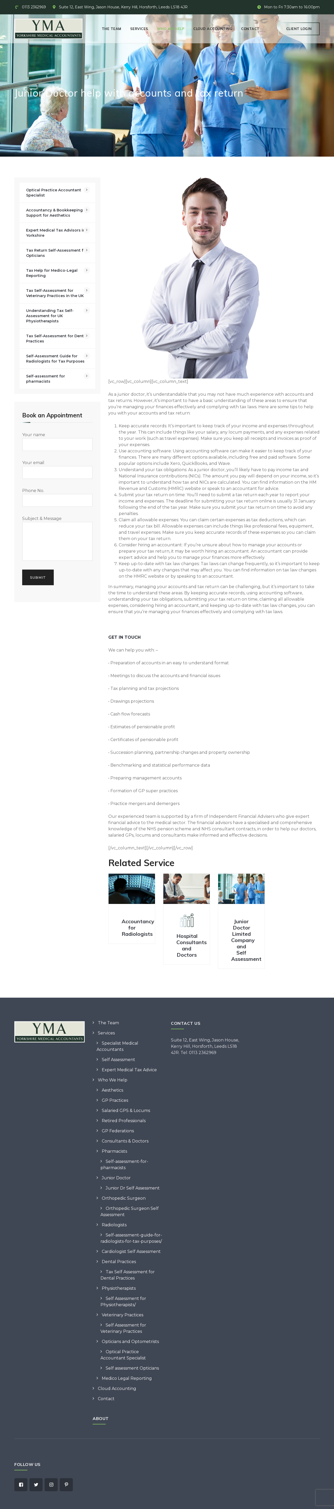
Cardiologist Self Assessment (131, 1251)
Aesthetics (112, 1090)
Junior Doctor (116, 1177)
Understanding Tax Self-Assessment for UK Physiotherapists (50, 315)
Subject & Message (57, 538)
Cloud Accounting (212, 29)
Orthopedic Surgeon (124, 1198)
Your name (57, 441)
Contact (250, 29)
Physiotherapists (119, 1288)
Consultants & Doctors (125, 1141)
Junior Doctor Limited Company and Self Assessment (246, 940)
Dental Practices (119, 1261)
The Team (111, 29)
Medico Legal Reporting (127, 1378)
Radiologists (114, 1224)
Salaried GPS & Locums (126, 1110)
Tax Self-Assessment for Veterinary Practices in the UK (55, 293)
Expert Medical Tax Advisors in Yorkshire (55, 233)
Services (139, 29)
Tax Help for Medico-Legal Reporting (51, 273)
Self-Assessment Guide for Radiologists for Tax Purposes (55, 359)
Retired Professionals (124, 1120)
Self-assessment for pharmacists (45, 379)
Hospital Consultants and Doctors (191, 945)
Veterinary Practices (122, 1314)
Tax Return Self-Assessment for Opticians (56, 253)
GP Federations (118, 1130)
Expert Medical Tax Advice (129, 1069)
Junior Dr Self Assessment (133, 1188)
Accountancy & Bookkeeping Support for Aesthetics (54, 213)
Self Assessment (118, 1059)
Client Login (299, 29)
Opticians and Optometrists (130, 1341)
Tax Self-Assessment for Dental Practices (56, 339)
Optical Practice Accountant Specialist (53, 193)
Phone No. (57, 497)
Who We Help (171, 29)
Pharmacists (114, 1151)
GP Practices (115, 1100)
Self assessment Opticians (132, 1368)
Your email (57, 469)
